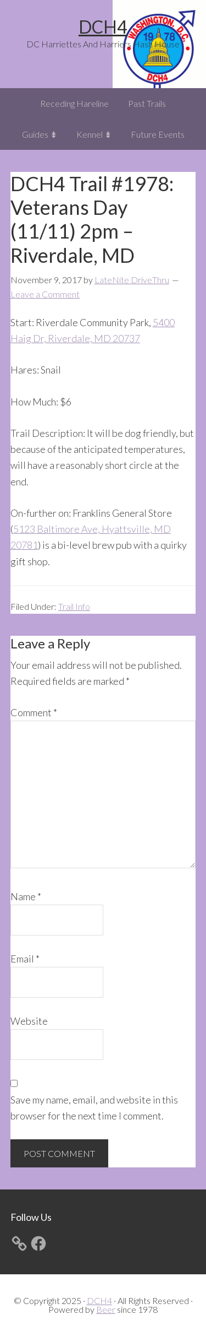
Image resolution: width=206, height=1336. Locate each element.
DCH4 (103, 26)
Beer (105, 1309)
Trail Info (74, 606)
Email (25, 959)
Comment (33, 712)
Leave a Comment (45, 294)
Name (25, 896)
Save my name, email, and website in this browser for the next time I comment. (94, 1108)
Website (29, 1021)
